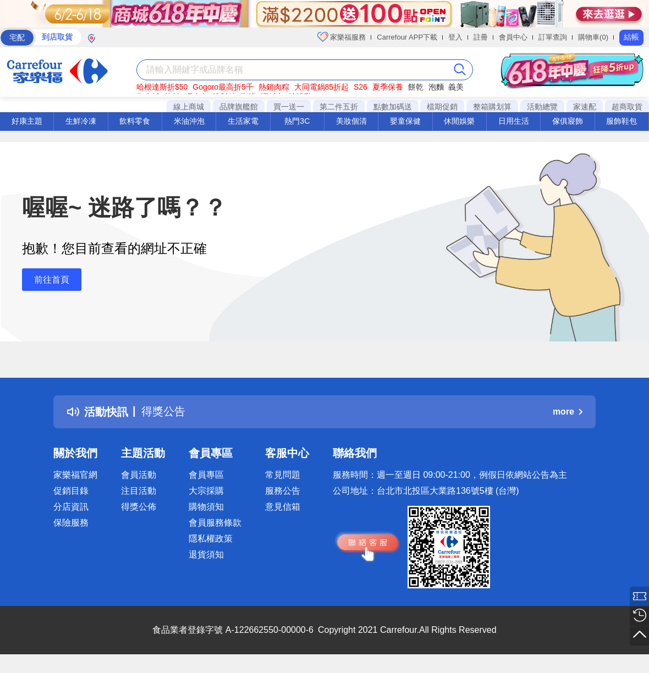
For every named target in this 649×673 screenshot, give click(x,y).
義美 (456, 86)
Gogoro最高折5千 (223, 86)
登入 (455, 37)
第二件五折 (339, 106)
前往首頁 (51, 279)
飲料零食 (134, 121)
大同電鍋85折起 (321, 86)
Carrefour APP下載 (407, 37)
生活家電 (243, 121)
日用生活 (513, 121)
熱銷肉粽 (273, 86)
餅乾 (416, 86)
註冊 (481, 37)
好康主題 (27, 121)
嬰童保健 (405, 121)
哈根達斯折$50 (162, 86)
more (567, 411)
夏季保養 (387, 86)
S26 (360, 86)
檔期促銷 (442, 106)
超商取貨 (627, 106)
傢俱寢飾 (567, 121)
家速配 (584, 106)
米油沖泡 (189, 121)
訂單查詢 (552, 37)
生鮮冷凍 (80, 121)
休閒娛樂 (459, 121)
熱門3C (297, 121)
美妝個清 (351, 121)
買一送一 (288, 106)
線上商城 (188, 106)
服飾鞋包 (621, 121)
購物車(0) (593, 37)
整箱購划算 (492, 106)
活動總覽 (542, 106)
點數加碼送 (392, 106)
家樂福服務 (341, 37)
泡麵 (436, 86)
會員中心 (513, 37)
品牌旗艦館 (238, 106)
